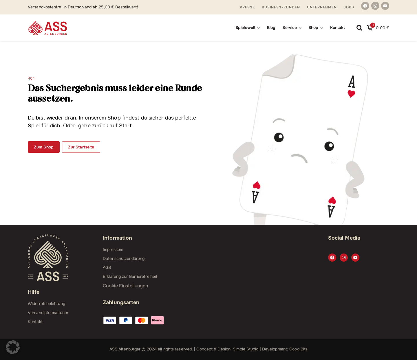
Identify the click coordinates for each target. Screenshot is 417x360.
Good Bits (298, 349)
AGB (107, 267)
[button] (12, 347)
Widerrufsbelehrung (46, 303)
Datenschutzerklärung (124, 258)
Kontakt (337, 27)
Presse (247, 7)
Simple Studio (245, 349)
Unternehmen (322, 7)
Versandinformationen (48, 312)
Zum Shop (44, 147)
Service (289, 27)
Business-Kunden (281, 7)
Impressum (113, 249)
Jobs (349, 7)
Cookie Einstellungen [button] (125, 286)
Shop (313, 27)
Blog (271, 27)
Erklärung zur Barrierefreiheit (130, 276)
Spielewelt (245, 27)
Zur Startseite (81, 147)
